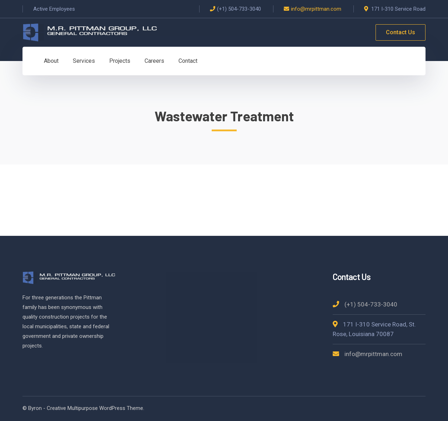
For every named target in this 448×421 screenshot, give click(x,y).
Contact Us (400, 32)
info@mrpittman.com (316, 9)
